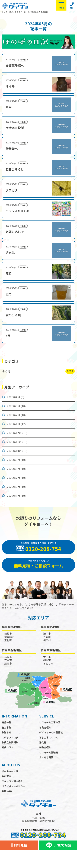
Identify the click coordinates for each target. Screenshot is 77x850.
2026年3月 (13, 406)
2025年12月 (14, 433)
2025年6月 (13, 487)
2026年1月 (13, 424)
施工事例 (6, 727)
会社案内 (6, 776)
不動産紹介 (45, 727)
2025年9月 (13, 460)
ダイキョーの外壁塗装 (51, 732)
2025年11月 (14, 442)
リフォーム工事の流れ (51, 722)
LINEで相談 (58, 845)
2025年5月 (13, 496)
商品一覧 (6, 722)
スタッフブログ (10, 737)
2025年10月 (14, 451)
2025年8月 (13, 469)
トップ (4, 12)
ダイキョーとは (10, 771)
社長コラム (8, 747)
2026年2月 (13, 415)
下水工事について (48, 737)
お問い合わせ (9, 791)
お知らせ (6, 732)
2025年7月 (13, 478)
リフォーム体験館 (48, 752)
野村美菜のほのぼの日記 (38, 12)
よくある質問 (46, 757)
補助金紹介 (45, 747)
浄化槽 (42, 742)
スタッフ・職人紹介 (12, 781)
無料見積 (19, 845)
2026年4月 (13, 397)
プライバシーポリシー (13, 786)
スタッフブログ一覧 (17, 12)
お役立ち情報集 (10, 742)
